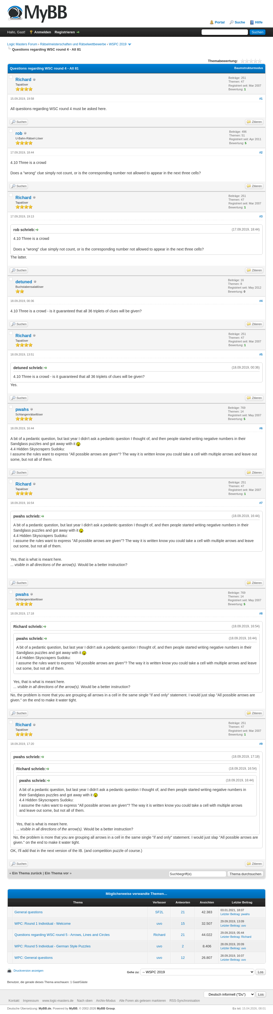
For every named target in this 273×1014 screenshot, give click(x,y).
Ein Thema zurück (27, 873)
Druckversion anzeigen (28, 970)
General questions (28, 912)
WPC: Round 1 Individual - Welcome (42, 924)
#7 (261, 502)
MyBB (73, 1008)
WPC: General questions (33, 958)
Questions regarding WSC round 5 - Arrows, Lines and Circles (62, 935)
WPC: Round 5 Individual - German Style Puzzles (52, 946)
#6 (261, 428)
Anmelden (42, 32)
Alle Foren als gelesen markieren (142, 1001)
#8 (261, 613)
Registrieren (65, 32)
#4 (261, 300)
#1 (261, 98)
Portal (220, 22)
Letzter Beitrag (230, 914)
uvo (159, 924)
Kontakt (14, 1001)
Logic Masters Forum (22, 44)
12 (182, 958)
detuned (23, 282)
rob (18, 133)
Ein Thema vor (57, 873)
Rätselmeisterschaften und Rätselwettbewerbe (73, 44)
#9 (261, 743)
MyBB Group (106, 1008)
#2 (261, 152)
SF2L (159, 912)
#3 (261, 216)
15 (182, 924)
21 (182, 912)
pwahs (22, 409)
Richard (23, 79)
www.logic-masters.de (58, 1001)
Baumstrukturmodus (248, 68)
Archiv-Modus (105, 1001)
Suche (240, 22)
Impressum (31, 1001)
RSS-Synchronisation (185, 1001)
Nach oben (85, 1001)
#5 (261, 354)
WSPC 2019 (118, 44)
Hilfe (259, 22)
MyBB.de (45, 1008)
